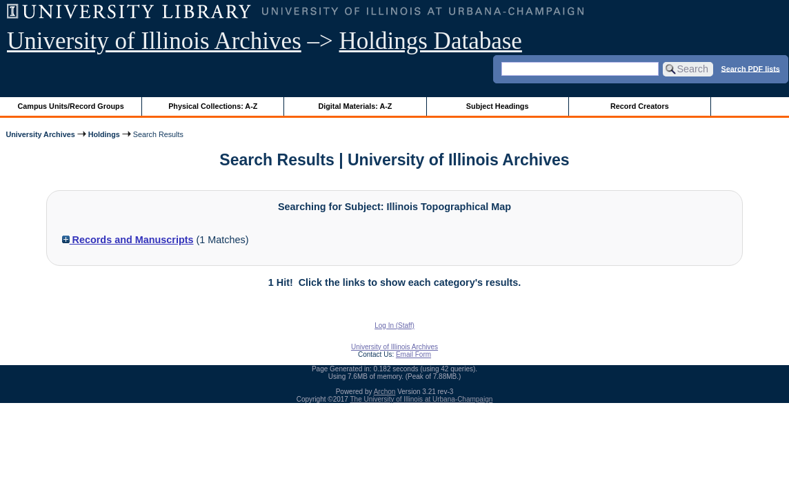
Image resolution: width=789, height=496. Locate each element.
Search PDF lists (750, 68)
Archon (385, 391)
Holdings (104, 134)
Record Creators (639, 106)
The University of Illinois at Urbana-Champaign (421, 399)
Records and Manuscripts (128, 239)
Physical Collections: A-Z (212, 106)
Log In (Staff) (394, 325)
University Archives (40, 134)
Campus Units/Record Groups (71, 106)
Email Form (413, 354)
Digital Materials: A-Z (355, 106)
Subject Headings (497, 106)
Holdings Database (430, 41)
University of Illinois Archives (154, 41)
